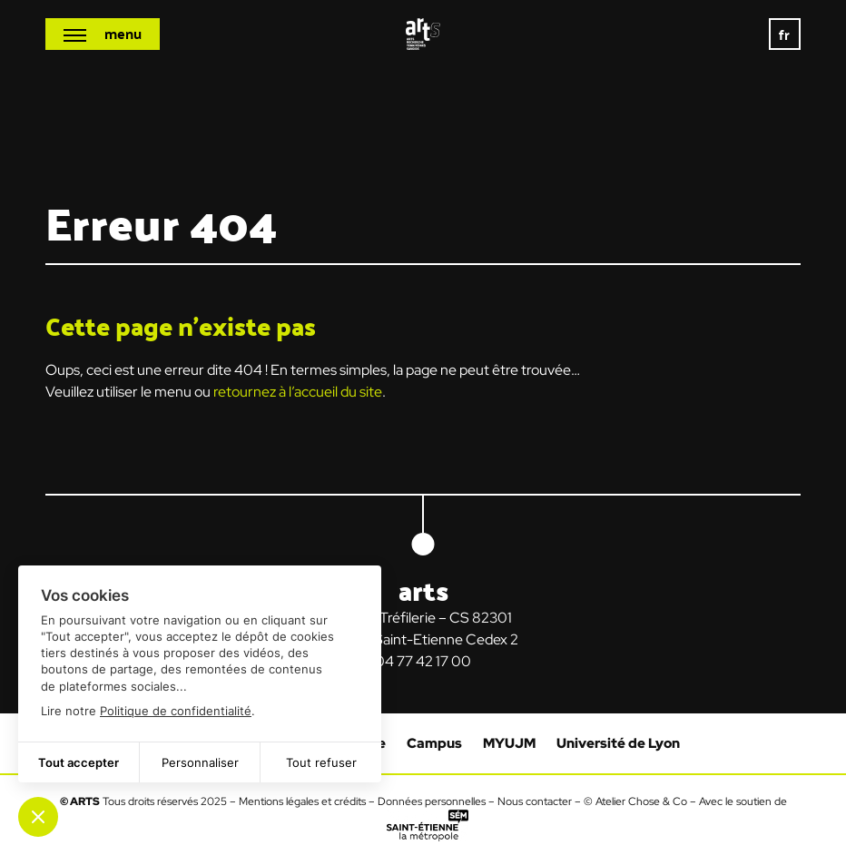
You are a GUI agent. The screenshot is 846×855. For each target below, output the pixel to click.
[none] (785, 34)
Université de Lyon (618, 743)
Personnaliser (200, 762)
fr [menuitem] (785, 34)
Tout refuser (321, 762)
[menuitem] (785, 34)
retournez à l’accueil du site (297, 391)
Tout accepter (78, 762)
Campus (434, 743)
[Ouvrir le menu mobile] (102, 34)
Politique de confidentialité (175, 710)
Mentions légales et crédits (302, 801)
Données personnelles (432, 801)
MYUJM (509, 743)
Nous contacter (534, 801)
